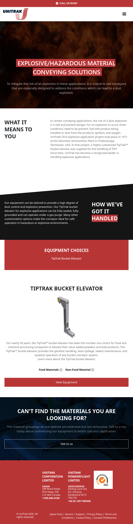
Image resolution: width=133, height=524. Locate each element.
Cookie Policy (83, 517)
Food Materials (49, 369)
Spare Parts (56, 514)
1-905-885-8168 (50, 498)
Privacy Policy (94, 514)
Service (69, 514)
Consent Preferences (105, 517)
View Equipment (66, 382)
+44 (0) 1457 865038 (79, 501)
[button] (124, 14)
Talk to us (66, 444)
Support (80, 514)
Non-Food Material (78, 369)
